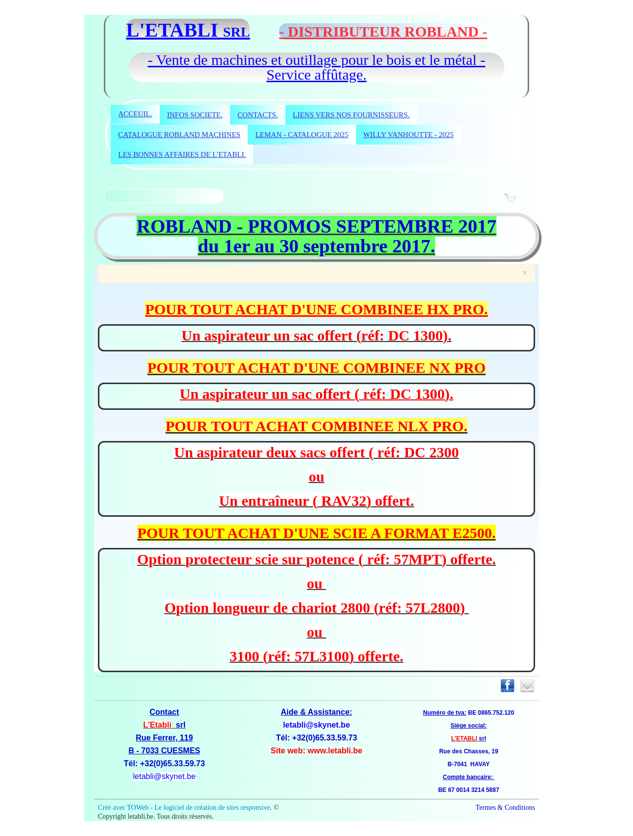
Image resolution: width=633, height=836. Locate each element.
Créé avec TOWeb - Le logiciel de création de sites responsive (184, 807)
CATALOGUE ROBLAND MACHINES (179, 135)
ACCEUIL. (135, 114)
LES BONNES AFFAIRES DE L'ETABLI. (182, 154)
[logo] (316, 30)
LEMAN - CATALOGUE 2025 (301, 135)
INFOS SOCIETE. (195, 115)
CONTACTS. (257, 115)
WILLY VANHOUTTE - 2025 (408, 135)
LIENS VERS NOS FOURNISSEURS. (351, 115)
